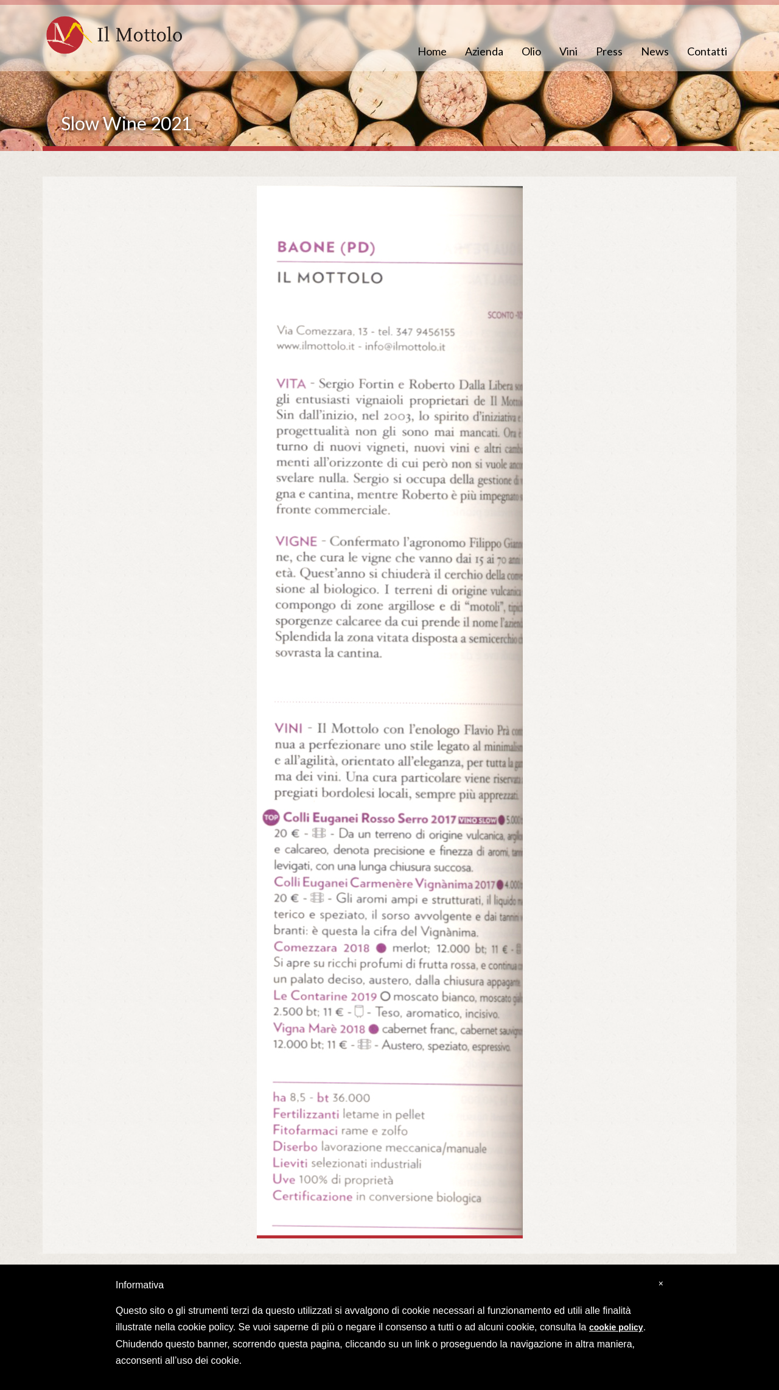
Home (432, 51)
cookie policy (616, 1327)
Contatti (707, 51)
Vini (568, 51)
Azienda (484, 51)
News (655, 51)
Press (609, 51)
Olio (531, 51)
